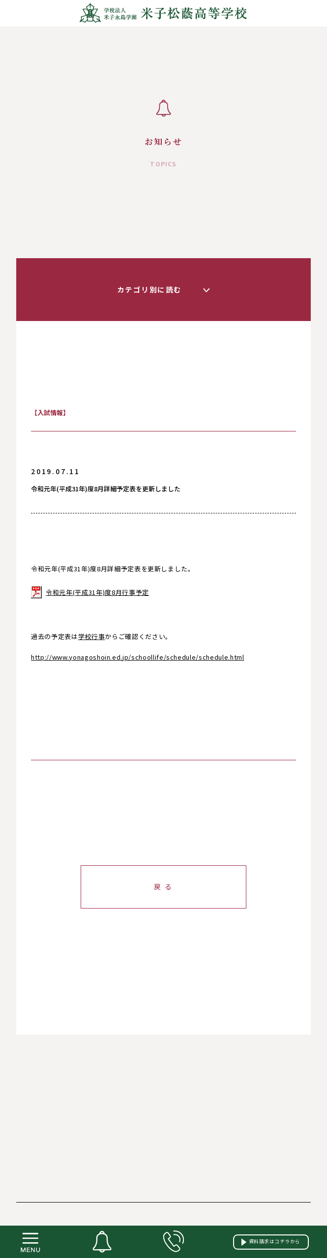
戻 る (163, 886)
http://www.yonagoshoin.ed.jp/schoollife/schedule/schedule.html (137, 657)
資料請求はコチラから (270, 1241)
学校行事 (91, 636)
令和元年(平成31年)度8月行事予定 (97, 592)
